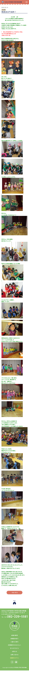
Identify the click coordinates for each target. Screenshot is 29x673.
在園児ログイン (14, 658)
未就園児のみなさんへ (14, 645)
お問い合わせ (14, 655)
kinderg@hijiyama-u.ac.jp (8, 614)
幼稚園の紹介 (14, 638)
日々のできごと (14, 648)
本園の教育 (14, 635)
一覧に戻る (14, 592)
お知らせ (14, 651)
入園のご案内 (14, 642)
